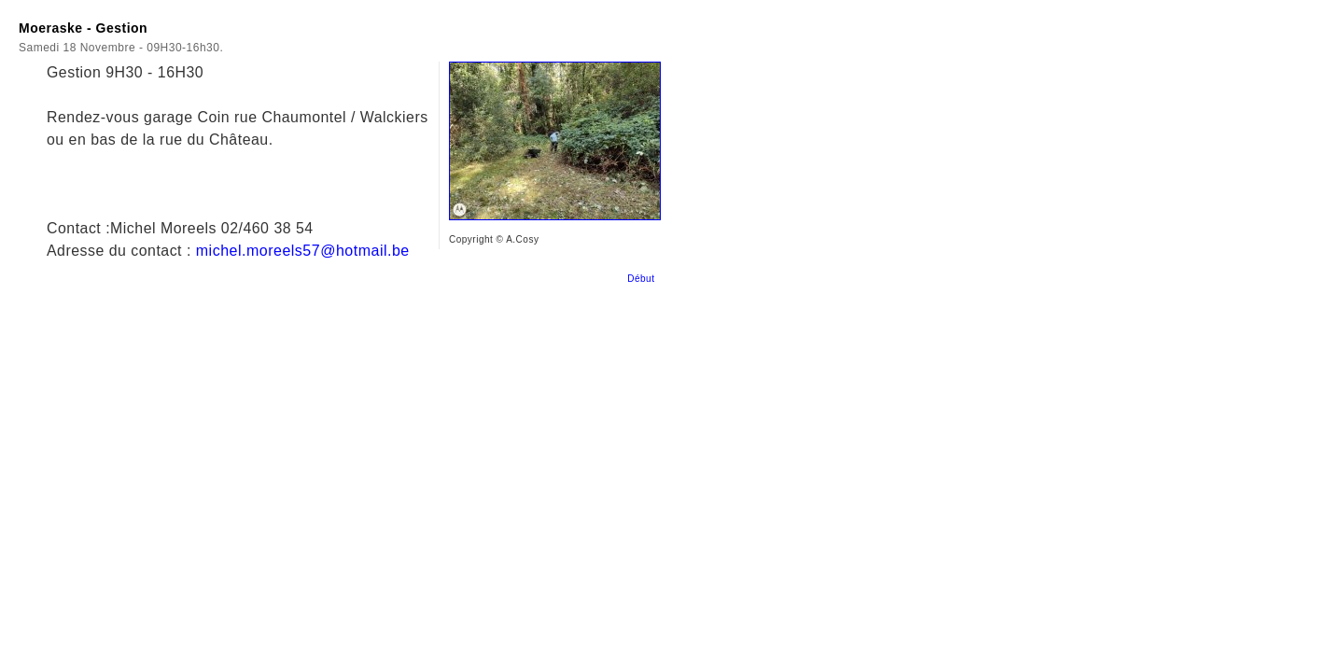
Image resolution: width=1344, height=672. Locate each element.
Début (644, 278)
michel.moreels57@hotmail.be (303, 251)
